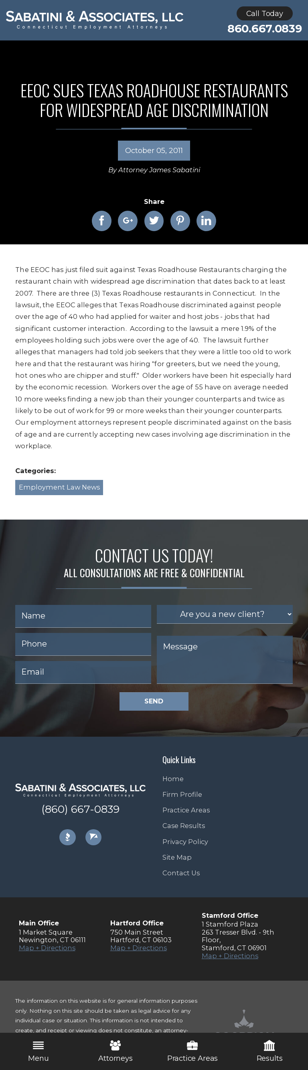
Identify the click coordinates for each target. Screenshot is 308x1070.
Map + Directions (47, 948)
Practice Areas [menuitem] (192, 1051)
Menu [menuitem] (38, 1051)
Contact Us (181, 873)
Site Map (177, 857)
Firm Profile (182, 794)
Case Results (183, 826)
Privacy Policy (185, 842)
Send (153, 701)
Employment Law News (59, 487)
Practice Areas (186, 810)
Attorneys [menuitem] (115, 1051)
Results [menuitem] (270, 1051)
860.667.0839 (264, 28)
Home (173, 779)
